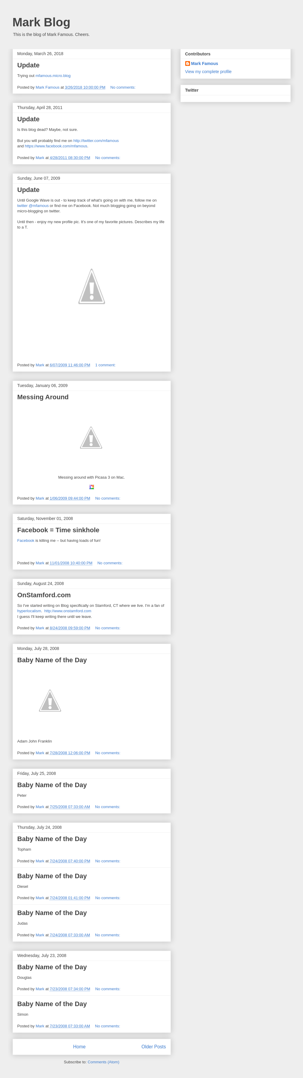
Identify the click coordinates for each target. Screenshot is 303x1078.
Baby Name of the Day (52, 660)
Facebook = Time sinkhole (58, 530)
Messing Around (43, 397)
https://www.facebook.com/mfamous (56, 146)
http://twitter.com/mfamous (96, 140)
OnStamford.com (44, 595)
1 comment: (106, 365)
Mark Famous (204, 63)
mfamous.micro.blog (52, 75)
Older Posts (153, 1046)
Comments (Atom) (103, 1062)
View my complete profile (208, 71)
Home (79, 1046)
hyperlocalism (29, 611)
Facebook (25, 540)
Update (28, 65)
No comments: (123, 87)
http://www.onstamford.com (67, 611)
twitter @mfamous (33, 205)
